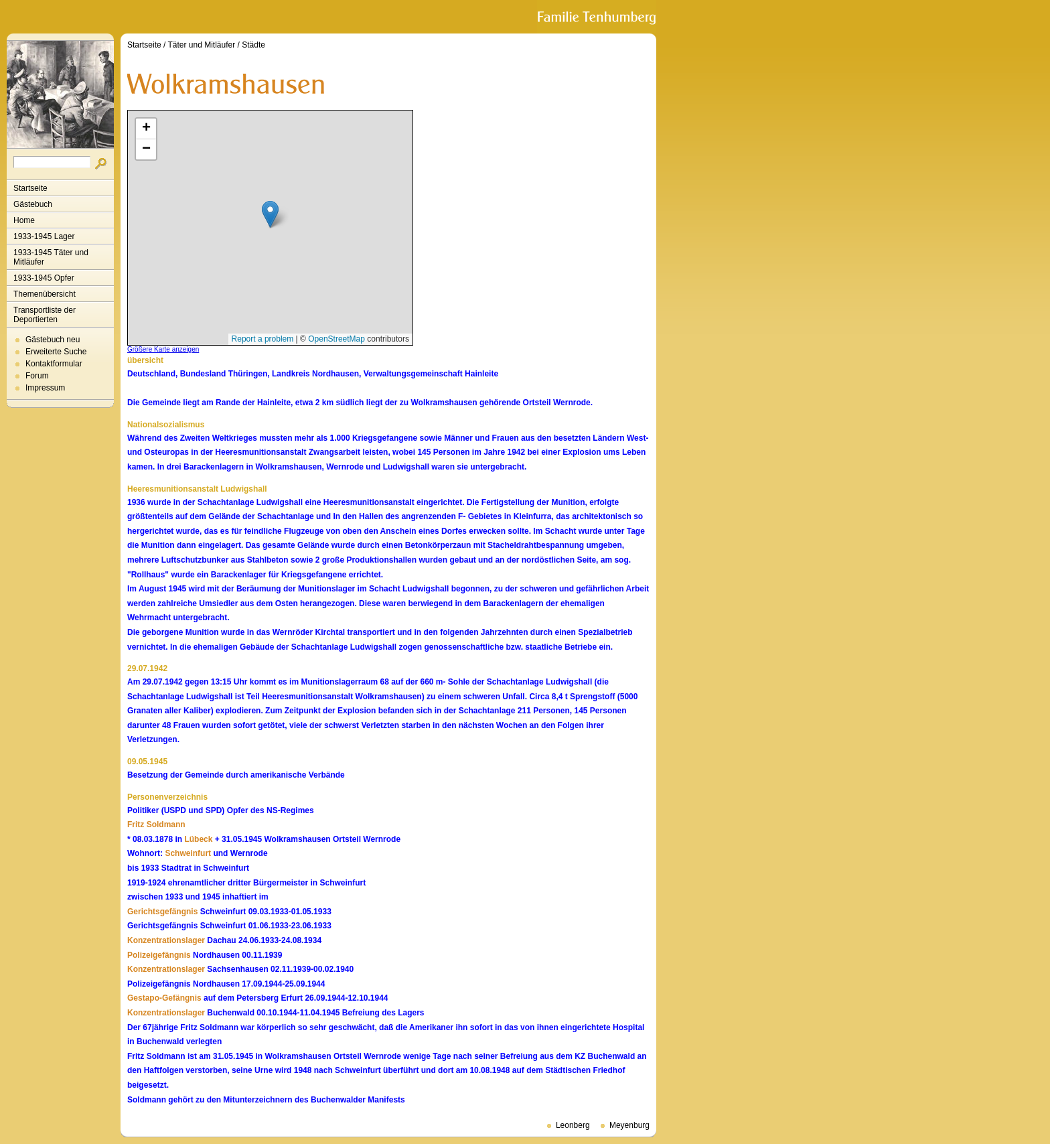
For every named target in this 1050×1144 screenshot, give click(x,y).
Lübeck (198, 839)
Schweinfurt (188, 853)
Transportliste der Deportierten (44, 314)
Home (24, 220)
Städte (253, 45)
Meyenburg (629, 1125)
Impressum (45, 387)
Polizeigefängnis (159, 955)
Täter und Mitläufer (202, 45)
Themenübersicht (44, 294)
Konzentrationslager (166, 940)
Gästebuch (32, 204)
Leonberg (573, 1125)
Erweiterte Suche (55, 351)
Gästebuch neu (52, 339)
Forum (37, 375)
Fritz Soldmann (156, 824)
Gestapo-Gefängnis (164, 998)
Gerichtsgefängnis (162, 911)
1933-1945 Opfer (43, 278)
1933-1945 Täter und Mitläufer (50, 257)
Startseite (30, 188)
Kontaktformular (53, 363)
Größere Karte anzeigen (163, 349)
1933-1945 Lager (43, 236)
